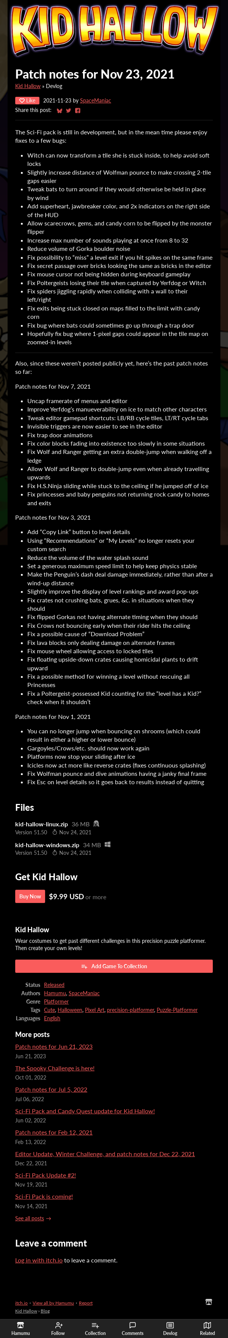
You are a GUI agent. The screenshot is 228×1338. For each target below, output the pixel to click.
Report (86, 1303)
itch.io (21, 1303)
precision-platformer (130, 1010)
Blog (45, 1311)
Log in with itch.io (39, 1260)
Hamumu (55, 993)
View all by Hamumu (53, 1303)
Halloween (70, 1010)
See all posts (29, 1218)
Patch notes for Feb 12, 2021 (54, 1132)
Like (27, 100)
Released (54, 985)
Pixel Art (94, 1010)
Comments (132, 1329)
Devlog (170, 1329)
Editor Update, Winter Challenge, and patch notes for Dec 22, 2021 (105, 1153)
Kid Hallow (28, 86)
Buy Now (30, 896)
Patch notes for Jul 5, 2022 (51, 1089)
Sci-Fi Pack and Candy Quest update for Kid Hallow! (85, 1110)
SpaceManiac (95, 101)
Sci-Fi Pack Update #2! (45, 1175)
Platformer (56, 1002)
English (52, 1018)
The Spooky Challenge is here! (54, 1068)
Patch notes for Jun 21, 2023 (54, 1046)
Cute (49, 1010)
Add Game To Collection (114, 966)
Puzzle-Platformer (177, 1010)
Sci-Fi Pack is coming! (44, 1196)
